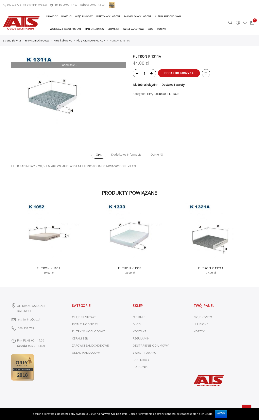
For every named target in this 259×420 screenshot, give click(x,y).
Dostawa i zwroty (173, 85)
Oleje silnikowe (84, 16)
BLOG (137, 324)
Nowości (66, 16)
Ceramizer (113, 29)
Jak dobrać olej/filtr (145, 85)
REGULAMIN (141, 338)
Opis (98, 154)
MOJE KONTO (203, 317)
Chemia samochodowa (168, 16)
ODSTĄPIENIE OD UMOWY (151, 345)
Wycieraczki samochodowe (65, 29)
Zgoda (221, 412)
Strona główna (12, 40)
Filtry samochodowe (108, 16)
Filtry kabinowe (63, 40)
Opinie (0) (158, 154)
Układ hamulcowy (86, 352)
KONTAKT (139, 331)
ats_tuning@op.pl (29, 319)
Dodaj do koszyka (180, 73)
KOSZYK (199, 331)
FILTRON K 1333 (129, 268)
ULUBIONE (201, 324)
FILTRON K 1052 (48, 268)
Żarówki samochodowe (137, 16)
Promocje (52, 16)
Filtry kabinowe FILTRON (90, 40)
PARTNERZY (141, 359)
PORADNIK (140, 366)
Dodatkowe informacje (126, 154)
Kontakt (161, 29)
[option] (48, 238)
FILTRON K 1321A (211, 268)
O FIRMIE (139, 317)
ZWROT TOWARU (144, 352)
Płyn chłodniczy (94, 29)
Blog (150, 29)
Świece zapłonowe (133, 29)
